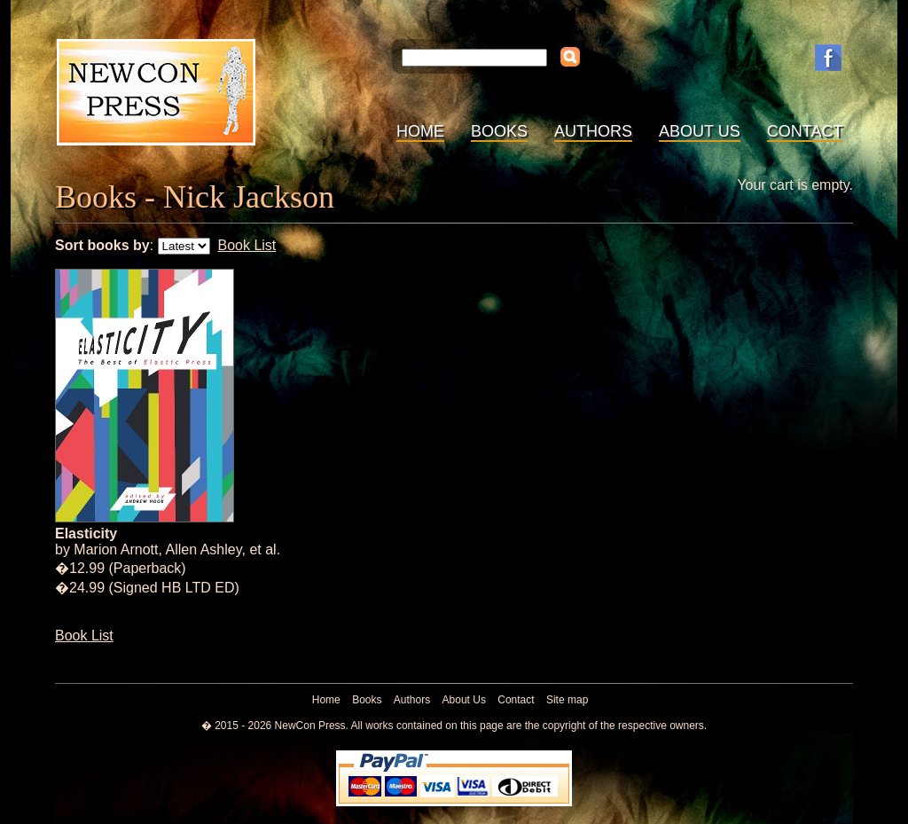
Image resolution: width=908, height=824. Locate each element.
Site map (567, 700)
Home (420, 131)
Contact (805, 131)
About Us (699, 131)
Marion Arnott (116, 549)
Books (499, 131)
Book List (246, 245)
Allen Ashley (204, 549)
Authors (593, 131)
